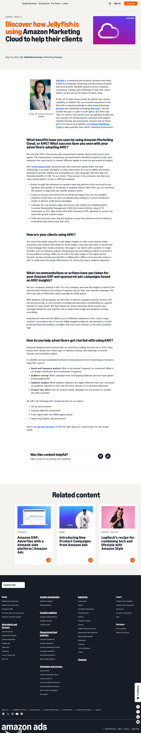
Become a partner (122, 632)
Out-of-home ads (8, 655)
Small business (29, 3)
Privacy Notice (35, 710)
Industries (83, 597)
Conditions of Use (19, 710)
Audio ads (5, 651)
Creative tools (45, 625)
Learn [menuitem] (119, 597)
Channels (82, 659)
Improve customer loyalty (11, 617)
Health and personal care (87, 628)
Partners (55, 3)
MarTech (95, 108)
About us (5, 710)
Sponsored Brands (8, 639)
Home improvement (85, 636)
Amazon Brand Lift (47, 643)
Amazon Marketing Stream (50, 647)
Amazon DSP (44, 166)
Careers (98, 710)
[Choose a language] (13, 585)
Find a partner (121, 628)
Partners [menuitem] (120, 624)
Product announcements (125, 605)
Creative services (46, 621)
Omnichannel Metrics (47, 655)
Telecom (81, 644)
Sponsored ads (7, 631)
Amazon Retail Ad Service (49, 686)
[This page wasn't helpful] (100, 456)
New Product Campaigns (49, 690)
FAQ (117, 617)
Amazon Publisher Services (50, 682)
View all (5, 659)
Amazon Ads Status (84, 710)
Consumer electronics (86, 609)
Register (131, 3)
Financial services (84, 621)
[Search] (110, 4)
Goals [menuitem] (4, 597)
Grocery (81, 625)
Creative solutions (48, 612)
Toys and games (84, 648)
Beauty (80, 605)
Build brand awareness (10, 601)
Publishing (82, 640)
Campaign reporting (47, 651)
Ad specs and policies (124, 613)
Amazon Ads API (46, 678)
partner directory (46, 426)
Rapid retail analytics (47, 659)
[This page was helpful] (108, 456)
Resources (120, 609)
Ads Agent (44, 694)
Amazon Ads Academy (124, 601)
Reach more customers (10, 605)
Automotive (82, 601)
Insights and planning (49, 597)
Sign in (117, 3)
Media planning (45, 605)
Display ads (6, 643)
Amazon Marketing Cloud (49, 675)
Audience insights (46, 601)
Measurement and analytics (48, 634)
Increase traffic (7, 609)
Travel (80, 652)
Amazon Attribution (47, 639)
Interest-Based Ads (51, 710)
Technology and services (51, 666)
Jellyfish (60, 80)
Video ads (5, 647)
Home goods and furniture (88, 632)
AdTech (60, 108)
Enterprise (44, 3)
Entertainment (83, 613)
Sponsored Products (9, 635)
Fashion (81, 617)
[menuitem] (13, 645)
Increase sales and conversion (13, 613)
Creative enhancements (48, 617)
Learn (65, 3)
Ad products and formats (9, 626)
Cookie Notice (67, 710)
